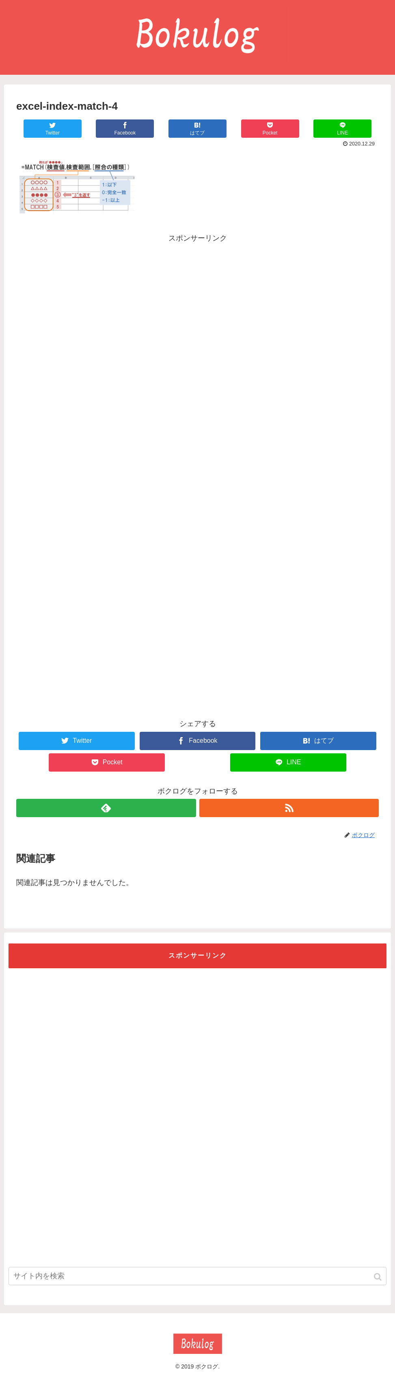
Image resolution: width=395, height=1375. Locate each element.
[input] (197, 1276)
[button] (378, 1277)
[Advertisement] (198, 302)
